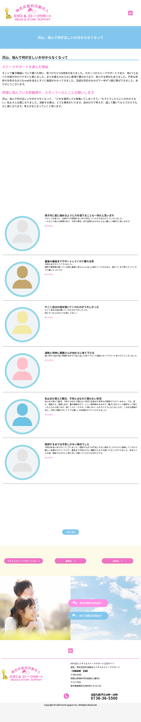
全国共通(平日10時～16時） (105, 694)
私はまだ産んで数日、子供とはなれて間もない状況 (73, 398)
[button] (130, 13)
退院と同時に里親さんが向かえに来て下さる (69, 353)
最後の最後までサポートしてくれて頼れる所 (69, 261)
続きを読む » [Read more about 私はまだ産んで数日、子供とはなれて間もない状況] (49, 414)
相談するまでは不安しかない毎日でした (67, 444)
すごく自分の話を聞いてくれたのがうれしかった (72, 307)
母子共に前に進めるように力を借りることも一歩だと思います (79, 215)
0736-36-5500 (104, 698)
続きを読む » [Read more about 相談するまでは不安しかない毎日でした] (49, 457)
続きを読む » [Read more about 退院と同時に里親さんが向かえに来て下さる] (49, 360)
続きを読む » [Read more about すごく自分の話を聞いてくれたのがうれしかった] (49, 317)
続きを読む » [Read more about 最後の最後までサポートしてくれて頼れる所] (49, 274)
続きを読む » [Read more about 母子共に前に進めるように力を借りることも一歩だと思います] (49, 226)
